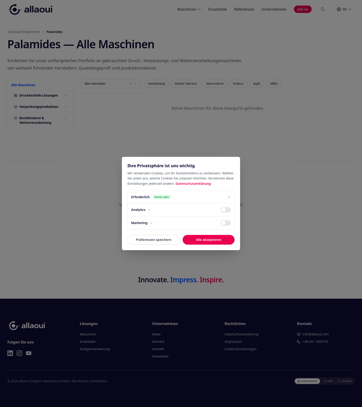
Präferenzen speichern (153, 239)
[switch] (226, 210)
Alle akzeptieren (208, 239)
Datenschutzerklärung (193, 183)
